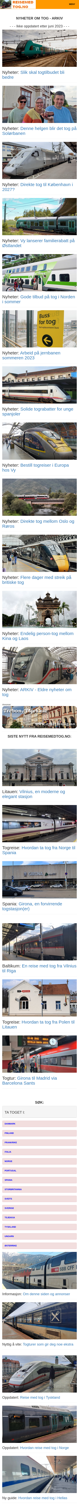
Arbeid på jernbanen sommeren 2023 (31, 355)
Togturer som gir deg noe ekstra (48, 1344)
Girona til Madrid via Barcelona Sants (29, 1080)
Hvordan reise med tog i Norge (44, 1448)
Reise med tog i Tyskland (40, 1397)
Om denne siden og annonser (46, 1294)
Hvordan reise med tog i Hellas (42, 1498)
